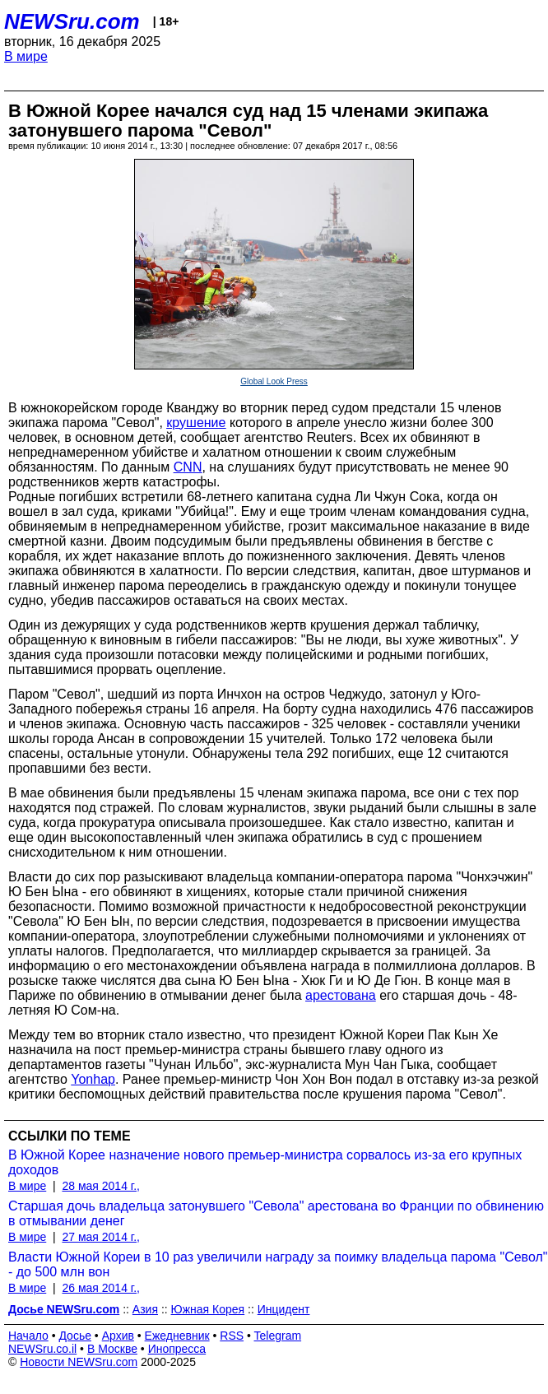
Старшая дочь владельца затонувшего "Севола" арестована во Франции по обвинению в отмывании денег (276, 1213)
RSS (232, 1335)
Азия (145, 1309)
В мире (26, 56)
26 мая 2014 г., (101, 1287)
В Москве (112, 1348)
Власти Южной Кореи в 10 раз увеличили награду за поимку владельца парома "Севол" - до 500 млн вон (277, 1264)
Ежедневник (177, 1335)
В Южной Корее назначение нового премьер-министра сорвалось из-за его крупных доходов (265, 1162)
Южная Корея (208, 1309)
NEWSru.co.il (42, 1348)
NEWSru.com (72, 21)
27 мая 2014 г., (101, 1236)
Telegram (278, 1335)
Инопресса (177, 1348)
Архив (118, 1335)
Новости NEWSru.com (78, 1361)
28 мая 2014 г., (101, 1185)
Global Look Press (274, 381)
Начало (28, 1335)
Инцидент (284, 1309)
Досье (74, 1335)
